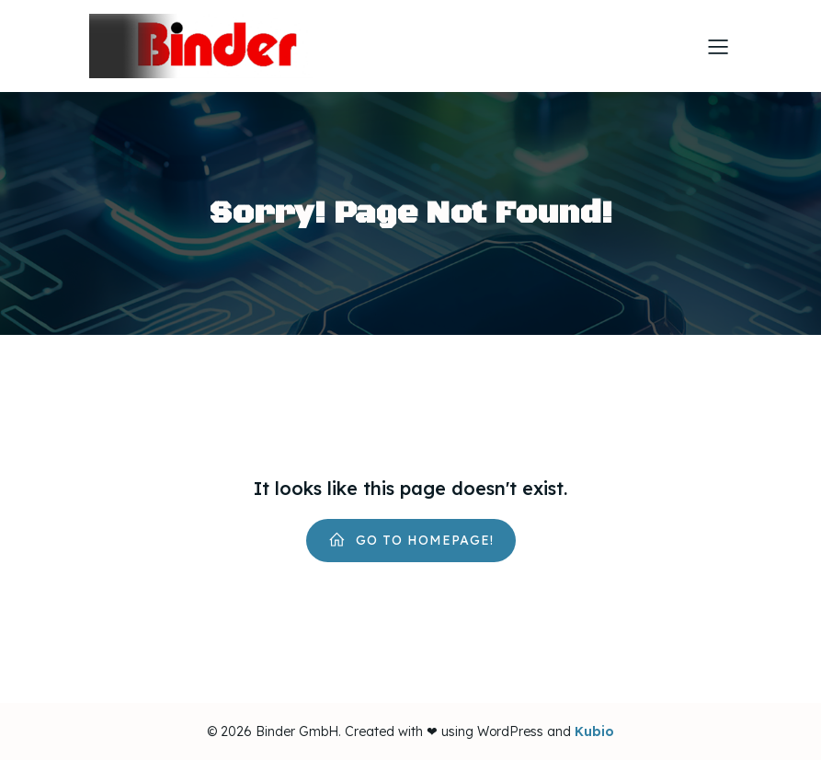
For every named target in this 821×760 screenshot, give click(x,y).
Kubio (594, 731)
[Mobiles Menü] (719, 46)
